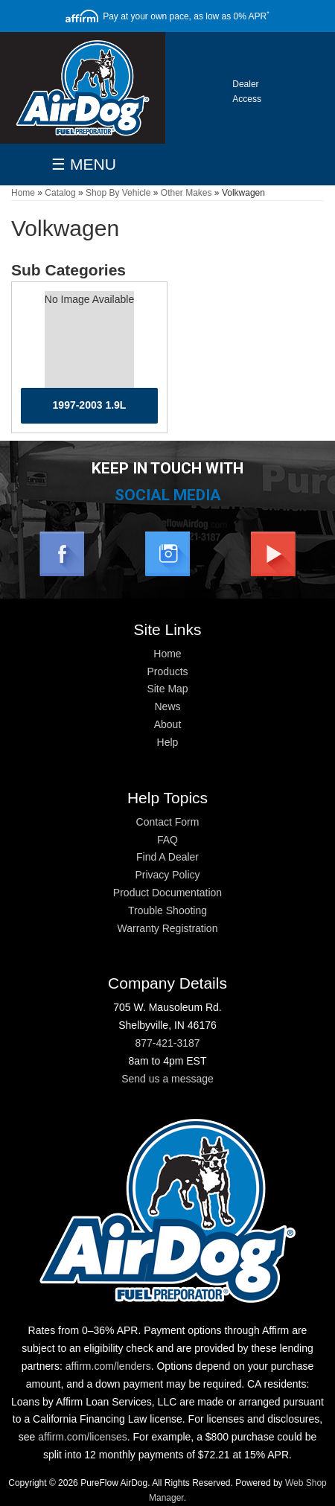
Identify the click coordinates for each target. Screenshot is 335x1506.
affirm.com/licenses (82, 1437)
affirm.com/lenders (108, 1366)
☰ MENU (83, 164)
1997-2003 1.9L (90, 405)
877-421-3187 (167, 1043)
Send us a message (167, 1079)
